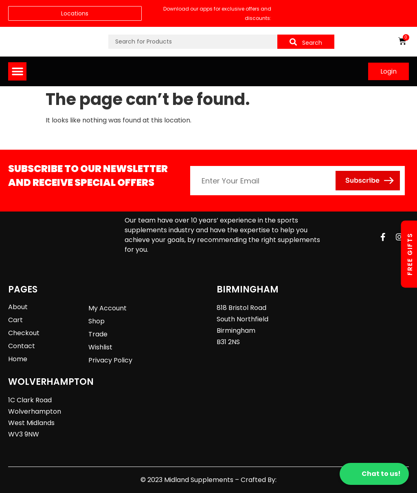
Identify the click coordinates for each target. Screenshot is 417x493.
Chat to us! (374, 474)
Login (388, 71)
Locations (74, 13)
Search (306, 42)
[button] (17, 71)
